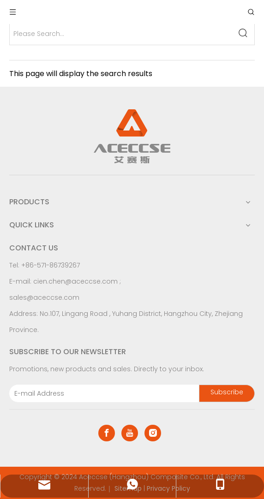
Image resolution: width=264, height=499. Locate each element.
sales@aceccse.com (44, 297)
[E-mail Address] (102, 393)
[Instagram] (152, 433)
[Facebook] (106, 433)
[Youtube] (129, 433)
